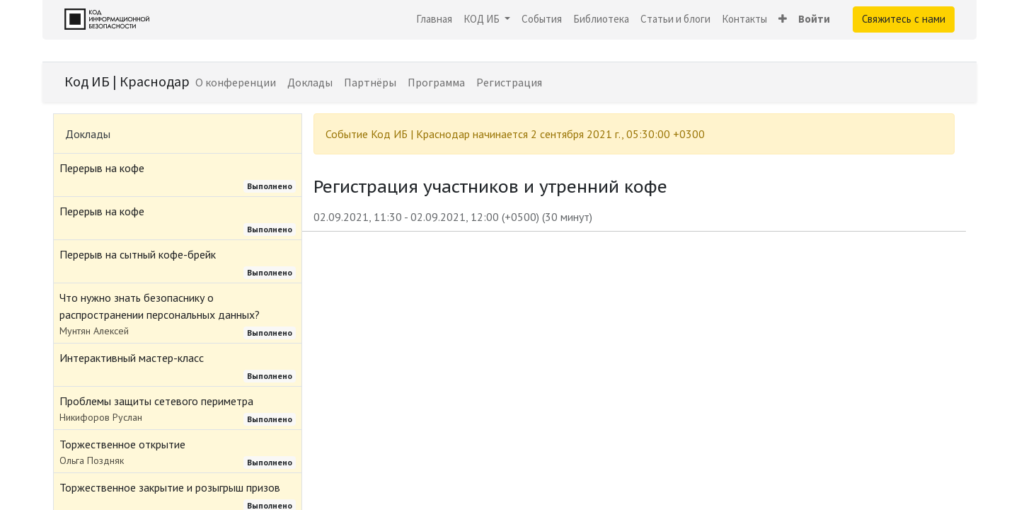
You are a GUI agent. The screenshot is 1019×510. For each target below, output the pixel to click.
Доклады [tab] (87, 134)
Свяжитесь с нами (903, 19)
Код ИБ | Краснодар (127, 81)
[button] (783, 19)
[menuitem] (434, 19)
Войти (814, 19)
